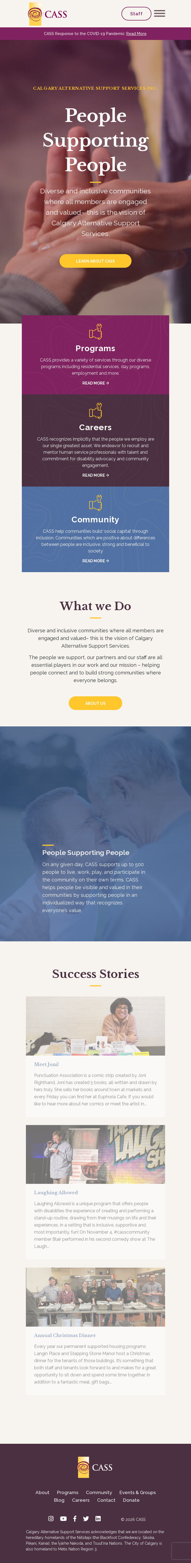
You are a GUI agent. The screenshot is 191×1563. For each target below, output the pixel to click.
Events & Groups (138, 1492)
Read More (136, 33)
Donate (131, 1500)
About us (95, 703)
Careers (80, 1500)
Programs (67, 1492)
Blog (59, 1500)
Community (99, 1492)
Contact (106, 1500)
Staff (136, 13)
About (42, 1492)
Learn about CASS (95, 261)
